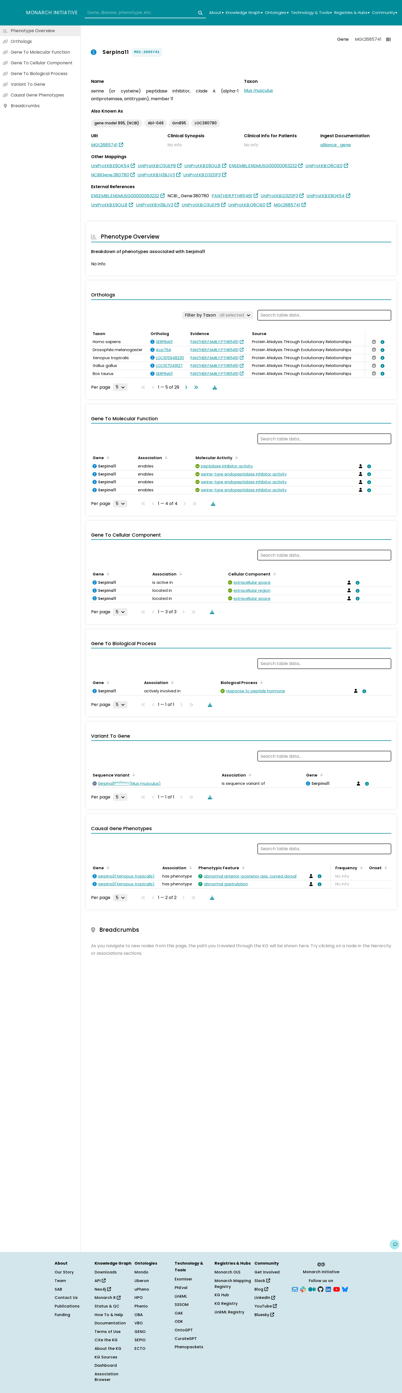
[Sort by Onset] (385, 867)
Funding (62, 1314)
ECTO (139, 1348)
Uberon (141, 1280)
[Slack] (303, 1288)
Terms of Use (108, 1331)
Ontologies (276, 12)
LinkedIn (264, 1297)
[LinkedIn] (328, 1288)
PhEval (181, 1287)
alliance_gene (335, 145)
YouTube (265, 1306)
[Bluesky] (345, 1288)
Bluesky (264, 1314)
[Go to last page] (195, 387)
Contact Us (66, 1297)
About (216, 12)
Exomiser (183, 1279)
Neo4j (103, 1289)
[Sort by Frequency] (360, 867)
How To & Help (109, 1314)
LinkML (181, 1296)
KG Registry (226, 1303)
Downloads (106, 1272)
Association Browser (106, 1377)
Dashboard (106, 1365)
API (100, 1280)
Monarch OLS (228, 1272)
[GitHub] (321, 1288)
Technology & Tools (311, 12)
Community (384, 12)
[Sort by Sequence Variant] (133, 774)
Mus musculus (258, 90)
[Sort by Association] (165, 457)
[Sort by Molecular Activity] (235, 457)
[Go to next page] (185, 387)
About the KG (108, 1348)
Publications (67, 1306)
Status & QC (107, 1306)
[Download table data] (214, 387)
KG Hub (222, 1295)
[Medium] (312, 1288)
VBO (138, 1323)
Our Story (64, 1272)
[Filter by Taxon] (217, 315)
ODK (179, 1321)
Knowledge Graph (244, 12)
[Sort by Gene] (107, 457)
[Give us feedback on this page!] (394, 1244)
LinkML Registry (229, 1312)
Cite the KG (106, 1340)
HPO (138, 1297)
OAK (179, 1313)
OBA (138, 1314)
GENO (140, 1331)
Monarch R (108, 1297)
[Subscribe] (295, 1288)
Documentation (110, 1323)
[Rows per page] (120, 387)
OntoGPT (184, 1330)
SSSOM (182, 1304)
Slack (262, 1280)
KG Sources (106, 1357)
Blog (261, 1289)
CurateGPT (186, 1338)
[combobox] (145, 13)
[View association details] (381, 342)
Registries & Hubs (352, 12)
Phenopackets (189, 1347)
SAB (58, 1289)
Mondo (141, 1272)
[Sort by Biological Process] (260, 682)
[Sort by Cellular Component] (273, 573)
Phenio (141, 1306)
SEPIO (140, 1340)
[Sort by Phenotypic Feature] (242, 867)
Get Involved (267, 1272)
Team (60, 1280)
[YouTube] (336, 1288)
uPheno (141, 1289)
